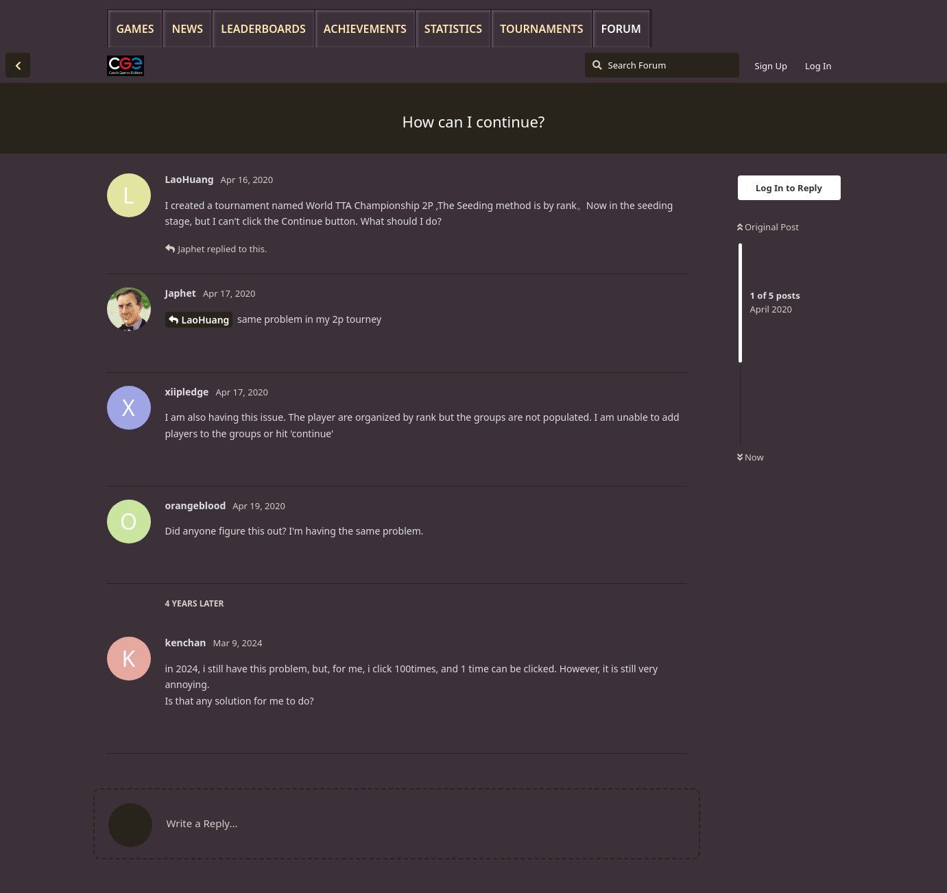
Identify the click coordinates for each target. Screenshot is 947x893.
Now (750, 457)
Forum (621, 28)
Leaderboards (263, 28)
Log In (818, 66)
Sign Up (771, 66)
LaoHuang (206, 319)
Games (135, 28)
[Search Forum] (662, 65)
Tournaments (541, 28)
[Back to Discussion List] (17, 65)
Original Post (768, 227)
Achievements (365, 28)
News (187, 28)
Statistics (453, 28)
